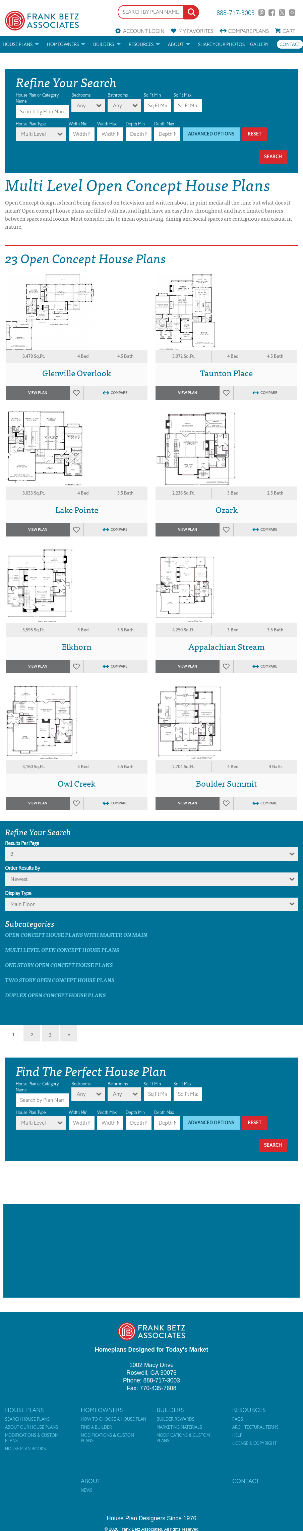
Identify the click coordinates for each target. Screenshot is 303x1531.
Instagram (292, 12)
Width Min (78, 124)
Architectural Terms (255, 1427)
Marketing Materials (179, 1427)
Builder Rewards (175, 1419)
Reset (254, 134)
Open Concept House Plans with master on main (76, 934)
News (87, 1490)
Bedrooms (80, 95)
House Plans (18, 44)
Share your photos (221, 44)
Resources (141, 44)
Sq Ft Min (152, 95)
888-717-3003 (236, 12)
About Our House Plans (31, 1427)
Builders (103, 44)
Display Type (18, 893)
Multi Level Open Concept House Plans (62, 950)
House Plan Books (25, 1449)
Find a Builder (96, 1427)
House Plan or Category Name (37, 98)
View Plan (37, 392)
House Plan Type (31, 124)
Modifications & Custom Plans (31, 1438)
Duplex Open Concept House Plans (55, 995)
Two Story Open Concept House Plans (59, 980)
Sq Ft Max (182, 95)
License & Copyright (254, 1443)
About (176, 44)
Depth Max (164, 124)
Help (237, 1435)
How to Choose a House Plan (113, 1419)
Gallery (259, 44)
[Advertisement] (151, 1251)
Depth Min (135, 124)
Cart (289, 31)
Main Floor (22, 904)
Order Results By (22, 868)
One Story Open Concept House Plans (59, 965)
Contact (290, 44)
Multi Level (33, 133)
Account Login (144, 31)
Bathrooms (118, 95)
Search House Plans (27, 1419)
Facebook (271, 12)
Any (81, 105)
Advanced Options (211, 134)
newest (18, 879)
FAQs (237, 1419)
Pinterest (261, 12)
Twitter (282, 12)
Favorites (195, 31)
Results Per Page (22, 843)
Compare (248, 31)
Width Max (107, 124)
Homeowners (63, 44)
